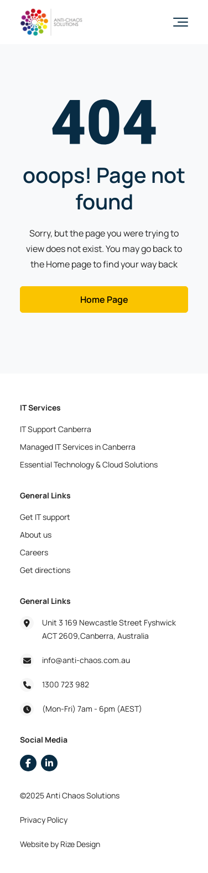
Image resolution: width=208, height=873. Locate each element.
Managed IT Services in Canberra (78, 446)
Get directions (45, 570)
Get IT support (45, 517)
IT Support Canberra (55, 429)
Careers (34, 552)
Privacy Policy (43, 819)
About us (35, 534)
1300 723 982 (65, 684)
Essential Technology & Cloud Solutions (89, 464)
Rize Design (80, 844)
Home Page (104, 299)
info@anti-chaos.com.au (86, 660)
